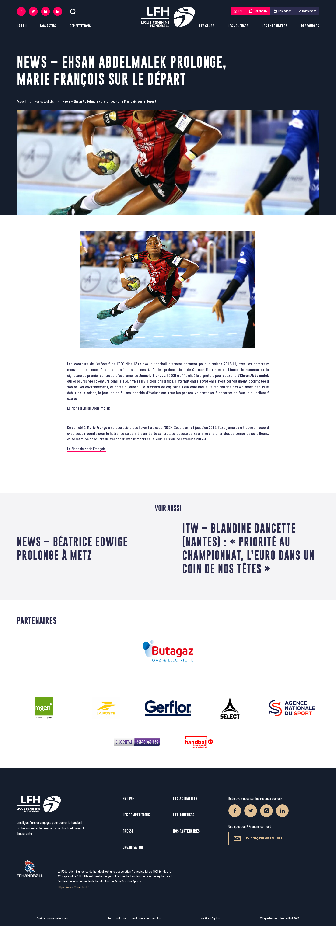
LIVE (238, 11)
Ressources (310, 26)
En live (128, 798)
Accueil (21, 101)
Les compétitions (136, 815)
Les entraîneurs (274, 26)
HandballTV (258, 11)
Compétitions (80, 26)
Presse (128, 831)
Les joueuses (238, 26)
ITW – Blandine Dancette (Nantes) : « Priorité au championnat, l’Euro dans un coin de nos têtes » (248, 548)
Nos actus (48, 26)
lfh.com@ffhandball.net (258, 838)
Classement (307, 11)
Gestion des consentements (52, 918)
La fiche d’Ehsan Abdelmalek (89, 408)
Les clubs (206, 26)
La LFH (22, 26)
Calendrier (282, 11)
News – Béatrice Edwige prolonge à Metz (72, 548)
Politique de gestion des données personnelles (134, 918)
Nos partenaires (186, 831)
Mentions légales (210, 918)
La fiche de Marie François (86, 449)
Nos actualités (44, 101)
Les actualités (185, 798)
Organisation (133, 847)
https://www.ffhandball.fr (74, 887)
